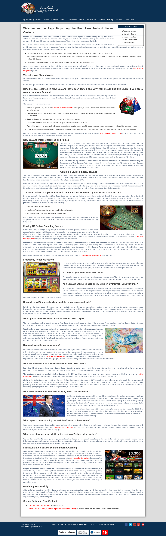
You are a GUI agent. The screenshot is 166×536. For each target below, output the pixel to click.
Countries (119, 20)
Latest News (129, 20)
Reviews (46, 20)
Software (102, 20)
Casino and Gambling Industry (39, 505)
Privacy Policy (73, 524)
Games (62, 20)
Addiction (99, 524)
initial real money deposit (55, 356)
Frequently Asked (129, 37)
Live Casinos (72, 20)
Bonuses (54, 20)
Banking (110, 20)
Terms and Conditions (87, 524)
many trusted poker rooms (91, 255)
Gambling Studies (129, 34)
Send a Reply (109, 524)
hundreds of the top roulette (62, 108)
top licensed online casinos (79, 458)
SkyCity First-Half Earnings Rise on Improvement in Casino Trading (52, 509)
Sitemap (63, 524)
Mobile (81, 20)
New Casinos (91, 20)
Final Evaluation (129, 43)
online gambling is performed (110, 133)
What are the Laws (130, 40)
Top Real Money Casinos (32, 20)
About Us (55, 524)
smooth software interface (63, 427)
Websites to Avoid (129, 31)
